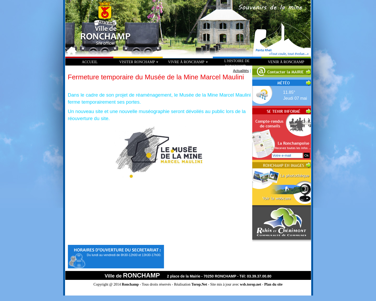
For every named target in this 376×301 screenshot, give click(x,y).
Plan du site (273, 284)
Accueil (90, 62)
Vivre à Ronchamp (188, 62)
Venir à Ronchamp (286, 62)
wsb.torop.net (250, 284)
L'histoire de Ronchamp (237, 63)
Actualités (241, 71)
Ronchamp (130, 284)
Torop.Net (199, 284)
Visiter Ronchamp (138, 62)
